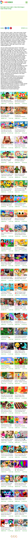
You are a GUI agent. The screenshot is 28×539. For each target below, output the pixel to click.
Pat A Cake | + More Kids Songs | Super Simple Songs (6, 264)
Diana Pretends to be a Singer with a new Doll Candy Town (20, 146)
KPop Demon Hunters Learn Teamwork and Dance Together (6, 352)
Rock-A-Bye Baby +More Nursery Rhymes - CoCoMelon (6, 308)
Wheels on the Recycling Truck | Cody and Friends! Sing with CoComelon (7, 455)
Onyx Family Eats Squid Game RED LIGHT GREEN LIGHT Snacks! (7, 278)
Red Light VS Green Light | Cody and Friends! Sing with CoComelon (7, 396)
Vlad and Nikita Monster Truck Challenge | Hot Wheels (20, 411)
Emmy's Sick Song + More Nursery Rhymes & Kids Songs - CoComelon (21, 485)
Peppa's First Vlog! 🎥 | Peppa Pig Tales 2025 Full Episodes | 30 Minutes (21, 441)
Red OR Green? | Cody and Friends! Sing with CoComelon (6, 426)
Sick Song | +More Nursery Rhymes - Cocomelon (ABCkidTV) (6, 116)
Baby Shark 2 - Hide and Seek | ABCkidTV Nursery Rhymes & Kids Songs (21, 529)
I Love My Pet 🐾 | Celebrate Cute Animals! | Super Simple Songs (21, 323)
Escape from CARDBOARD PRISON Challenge (20, 116)
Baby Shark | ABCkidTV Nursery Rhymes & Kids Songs (20, 234)
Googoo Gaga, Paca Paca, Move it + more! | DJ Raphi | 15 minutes (21, 514)
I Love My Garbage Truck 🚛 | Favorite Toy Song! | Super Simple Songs (7, 382)
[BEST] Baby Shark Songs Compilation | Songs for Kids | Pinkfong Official (21, 264)
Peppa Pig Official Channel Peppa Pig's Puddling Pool (6, 367)
